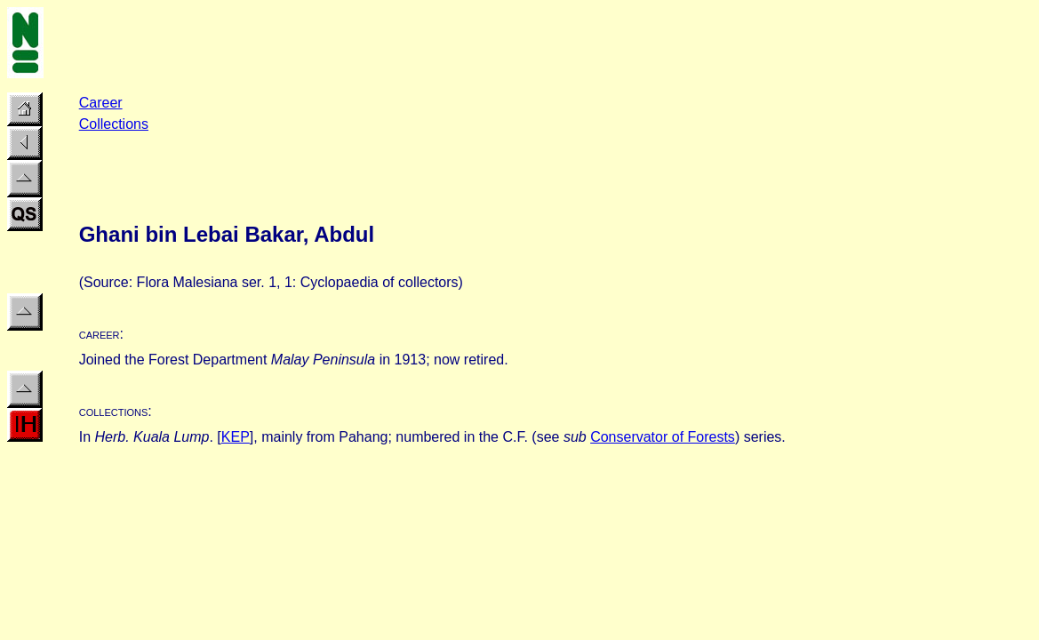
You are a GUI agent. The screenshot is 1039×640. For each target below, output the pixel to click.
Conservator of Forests (662, 436)
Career (101, 102)
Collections (113, 124)
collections (113, 411)
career (99, 333)
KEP (235, 436)
